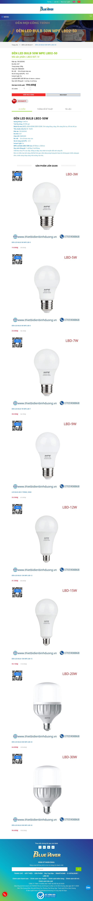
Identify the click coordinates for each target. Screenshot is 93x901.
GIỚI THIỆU (29, 873)
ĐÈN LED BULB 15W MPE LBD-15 (22, 659)
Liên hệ (56, 2)
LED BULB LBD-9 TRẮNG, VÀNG (21, 492)
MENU (5, 17)
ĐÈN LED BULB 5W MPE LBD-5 (21, 325)
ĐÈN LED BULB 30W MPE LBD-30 (22, 825)
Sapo (65, 890)
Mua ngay (63, 95)
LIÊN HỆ (46, 876)
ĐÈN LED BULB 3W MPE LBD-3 (21, 242)
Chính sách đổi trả (72, 879)
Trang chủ (15, 45)
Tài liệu (49, 2)
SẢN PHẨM (38, 873)
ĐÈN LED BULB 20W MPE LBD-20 (22, 742)
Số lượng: (15, 88)
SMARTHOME (60, 873)
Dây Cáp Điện (49, 873)
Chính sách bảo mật (46, 881)
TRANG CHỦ (18, 873)
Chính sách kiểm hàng (56, 879)
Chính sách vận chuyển (38, 879)
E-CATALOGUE (72, 873)
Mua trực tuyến (65, 2)
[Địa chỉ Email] (39, 869)
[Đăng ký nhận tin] (78, 869)
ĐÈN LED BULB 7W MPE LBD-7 (21, 409)
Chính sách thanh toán (21, 879)
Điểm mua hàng (28, 95)
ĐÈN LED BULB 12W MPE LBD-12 (22, 575)
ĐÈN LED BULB (27, 45)
